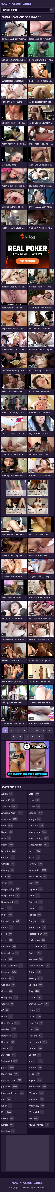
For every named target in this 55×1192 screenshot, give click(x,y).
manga (35, 819)
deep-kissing (10, 889)
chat (6, 876)
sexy (34, 991)
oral (34, 883)
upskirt (35, 1055)
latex (34, 794)
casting (7, 870)
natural (36, 864)
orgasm (36, 889)
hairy (7, 1016)
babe (7, 825)
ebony (7, 927)
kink (6, 1099)
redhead (36, 959)
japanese (9, 1086)
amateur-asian (12, 813)
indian (7, 1048)
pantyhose (37, 921)
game (7, 991)
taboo (34, 1010)
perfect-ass (37, 940)
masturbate (38, 832)
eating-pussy (10, 921)
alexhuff (8, 800)
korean (7, 1125)
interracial (9, 1061)
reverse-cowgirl (39, 965)
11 (26, 736)
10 (20, 736)
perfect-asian (38, 934)
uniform (35, 1048)
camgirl (8, 857)
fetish (7, 978)
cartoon (8, 864)
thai (34, 1029)
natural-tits (38, 870)
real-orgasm (38, 946)
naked (35, 851)
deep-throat (10, 895)
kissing (7, 1118)
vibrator (36, 1061)
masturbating (39, 838)
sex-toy (36, 978)
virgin (34, 1074)
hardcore (9, 1035)
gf (5, 1010)
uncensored (38, 1042)
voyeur (35, 1080)
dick (6, 908)
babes (7, 832)
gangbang (9, 997)
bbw (6, 838)
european (8, 946)
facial (7, 959)
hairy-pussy (10, 1023)
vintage (35, 1067)
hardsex (8, 1042)
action (7, 794)
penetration (37, 927)
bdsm (7, 844)
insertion (8, 1055)
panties (35, 914)
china (7, 883)
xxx (34, 1118)
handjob (8, 1029)
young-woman (39, 1125)
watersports (38, 1086)
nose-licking (38, 876)
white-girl (36, 1112)
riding (35, 972)
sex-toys (36, 985)
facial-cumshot (12, 965)
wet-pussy (36, 1105)
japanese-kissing (12, 1093)
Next (40, 736)
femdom (9, 972)
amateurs (9, 819)
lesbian (36, 813)
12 (33, 736)
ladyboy (8, 1131)
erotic (6, 934)
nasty (34, 857)
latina (34, 806)
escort (7, 940)
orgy (34, 895)
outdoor (36, 908)
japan (7, 1067)
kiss (6, 1112)
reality (35, 953)
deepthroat (10, 902)
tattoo (35, 1016)
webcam (36, 1093)
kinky (6, 1105)
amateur (9, 806)
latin (34, 800)
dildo (7, 914)
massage (36, 825)
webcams (36, 1099)
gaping (7, 1004)
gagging (8, 985)
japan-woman (11, 1080)
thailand (36, 1035)
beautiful (8, 851)
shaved (35, 997)
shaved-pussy (39, 1004)
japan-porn (10, 1074)
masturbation (39, 844)
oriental (36, 902)
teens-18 (36, 1023)
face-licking (10, 953)
